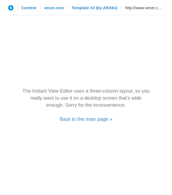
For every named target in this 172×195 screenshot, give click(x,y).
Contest (29, 7)
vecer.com (54, 7)
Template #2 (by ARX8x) (94, 7)
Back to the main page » (86, 119)
